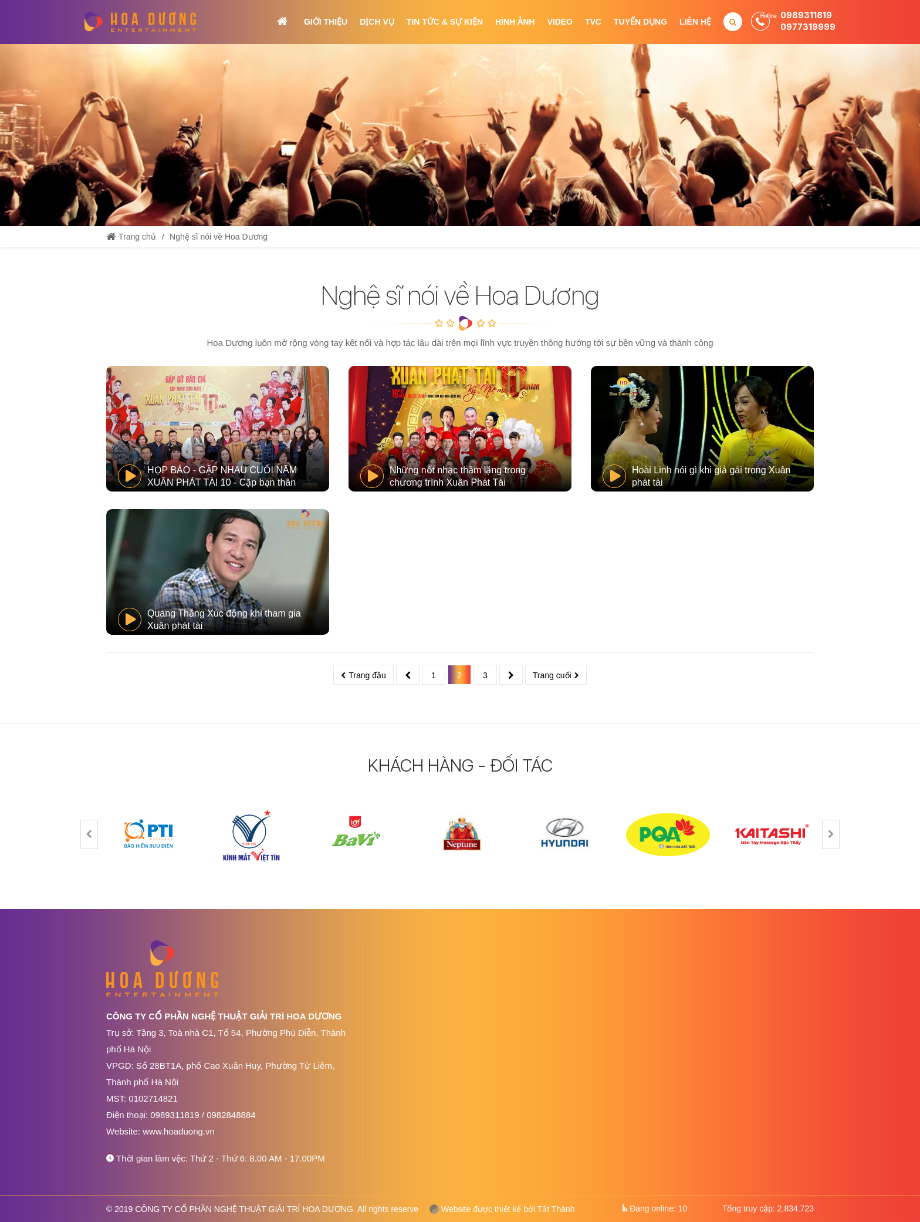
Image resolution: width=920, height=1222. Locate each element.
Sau (511, 675)
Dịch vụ (377, 21)
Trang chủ (282, 21)
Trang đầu (367, 675)
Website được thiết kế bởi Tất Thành (502, 1209)
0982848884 (231, 1115)
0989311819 (806, 15)
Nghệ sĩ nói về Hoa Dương (219, 236)
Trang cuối (552, 675)
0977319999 (808, 26)
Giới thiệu (325, 21)
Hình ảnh (515, 21)
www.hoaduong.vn (179, 1131)
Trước (408, 675)
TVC (593, 21)
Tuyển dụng (640, 21)
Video (560, 21)
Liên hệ (695, 21)
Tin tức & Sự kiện (445, 21)
